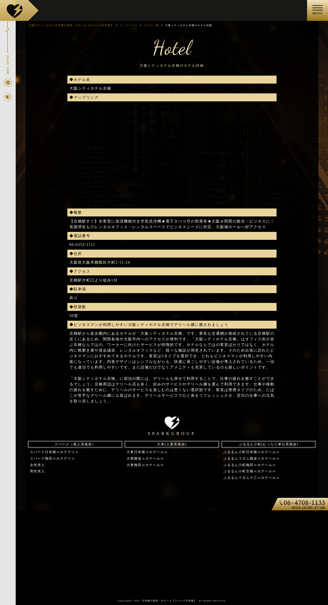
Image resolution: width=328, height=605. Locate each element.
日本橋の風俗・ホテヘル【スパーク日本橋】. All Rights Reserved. (184, 600)
